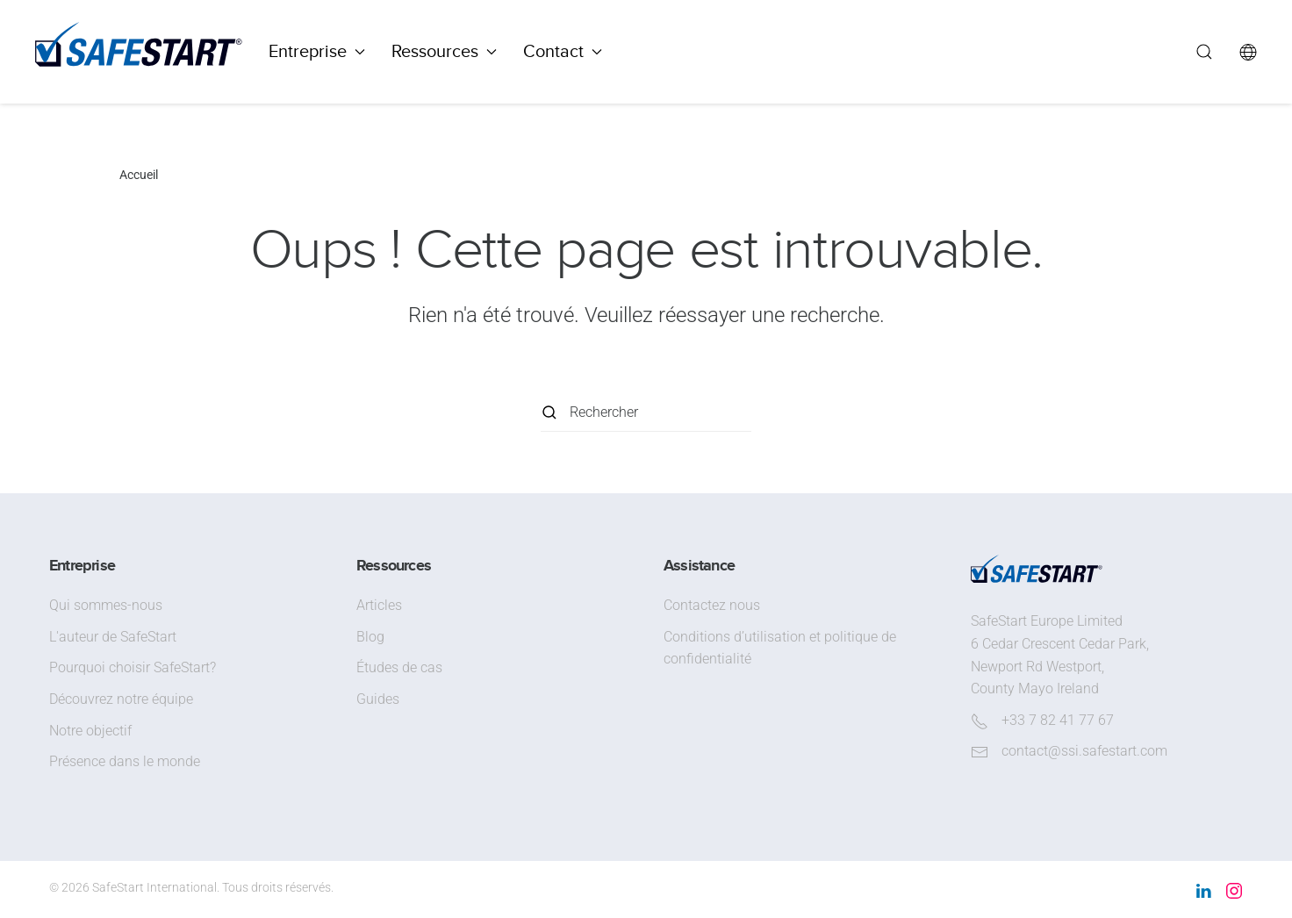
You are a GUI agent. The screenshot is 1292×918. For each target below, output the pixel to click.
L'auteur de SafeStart (112, 636)
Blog (370, 636)
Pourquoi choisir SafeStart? (132, 667)
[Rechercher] (646, 412)
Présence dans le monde (124, 761)
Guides (377, 699)
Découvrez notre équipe (121, 699)
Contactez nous (712, 605)
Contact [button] (562, 51)
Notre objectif (90, 730)
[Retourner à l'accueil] (138, 52)
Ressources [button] (444, 51)
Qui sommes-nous (105, 605)
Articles (379, 605)
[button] (1204, 51)
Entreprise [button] (317, 51)
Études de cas (399, 667)
